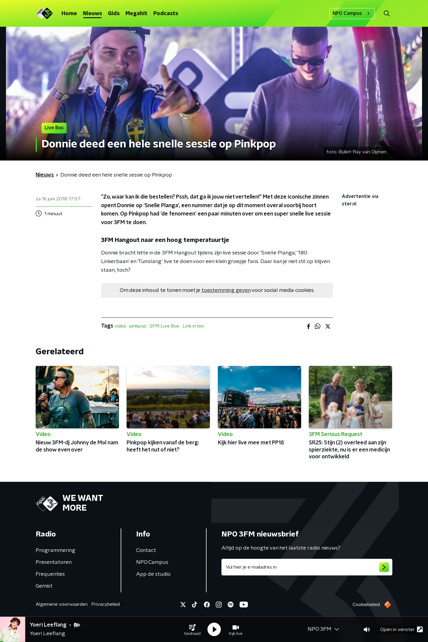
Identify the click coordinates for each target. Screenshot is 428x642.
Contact (146, 550)
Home (69, 13)
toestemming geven (226, 290)
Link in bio (193, 326)
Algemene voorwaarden (62, 604)
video (120, 326)
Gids (113, 13)
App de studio (153, 574)
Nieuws (92, 13)
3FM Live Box (164, 326)
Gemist (44, 586)
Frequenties (50, 574)
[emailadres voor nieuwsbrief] (306, 567)
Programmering (55, 550)
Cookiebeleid (366, 604)
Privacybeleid (105, 604)
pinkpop (137, 326)
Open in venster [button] (401, 629)
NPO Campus (352, 13)
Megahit (136, 13)
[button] (192, 629)
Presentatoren (54, 562)
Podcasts (165, 13)
